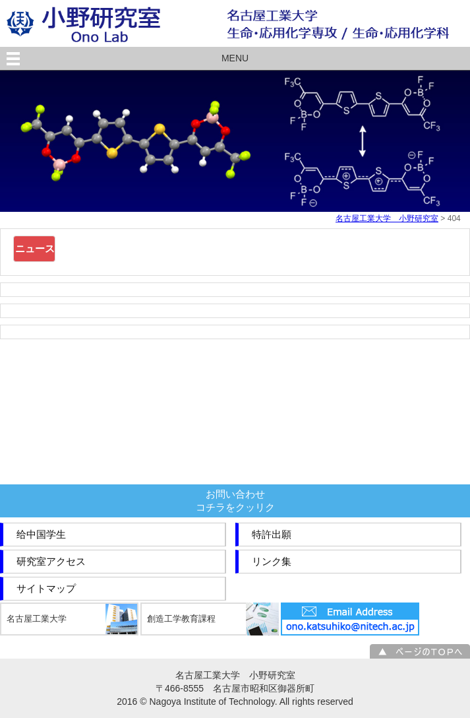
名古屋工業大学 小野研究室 (387, 218)
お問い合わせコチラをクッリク (235, 500)
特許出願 (271, 534)
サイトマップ (46, 588)
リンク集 (271, 561)
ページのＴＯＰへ (420, 651)
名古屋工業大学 (37, 619)
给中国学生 (41, 534)
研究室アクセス (51, 561)
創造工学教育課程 (181, 619)
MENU (235, 58)
